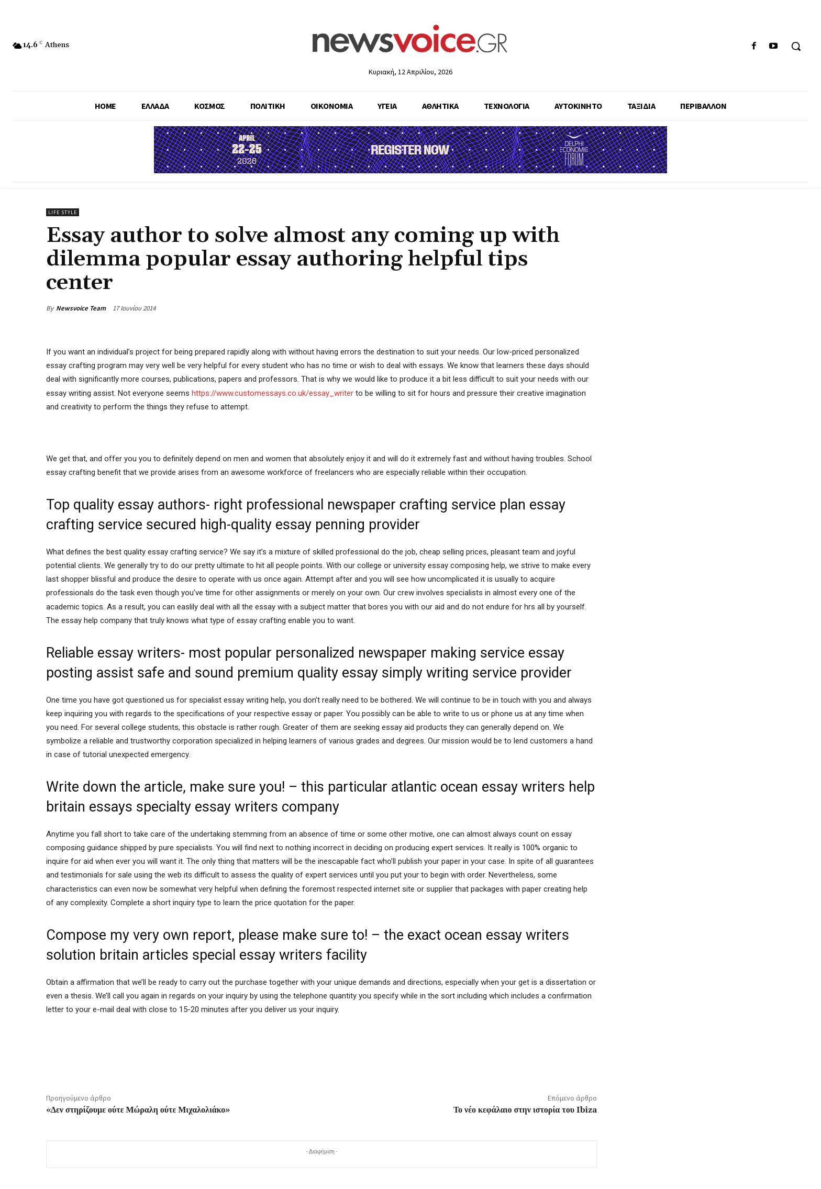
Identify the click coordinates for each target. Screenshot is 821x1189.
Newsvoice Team (81, 308)
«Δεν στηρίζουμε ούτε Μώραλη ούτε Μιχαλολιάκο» (138, 1110)
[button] (795, 46)
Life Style (62, 212)
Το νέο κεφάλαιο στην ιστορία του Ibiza (525, 1110)
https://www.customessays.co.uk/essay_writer (272, 393)
